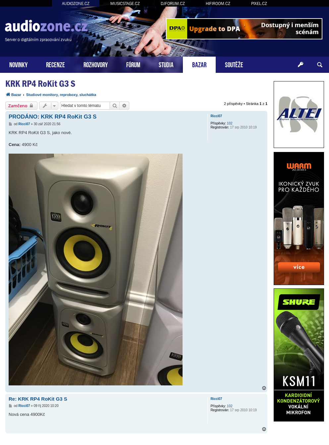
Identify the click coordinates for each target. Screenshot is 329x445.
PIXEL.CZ (259, 3)
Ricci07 (216, 116)
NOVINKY (18, 64)
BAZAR (199, 64)
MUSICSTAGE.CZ (125, 3)
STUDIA (166, 64)
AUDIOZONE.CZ (75, 3)
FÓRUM (133, 64)
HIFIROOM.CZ (218, 3)
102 (230, 123)
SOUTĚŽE (234, 64)
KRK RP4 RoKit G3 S (40, 83)
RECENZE (55, 64)
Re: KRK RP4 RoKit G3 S (38, 399)
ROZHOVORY (95, 64)
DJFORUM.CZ (173, 3)
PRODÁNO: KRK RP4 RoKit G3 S (52, 117)
